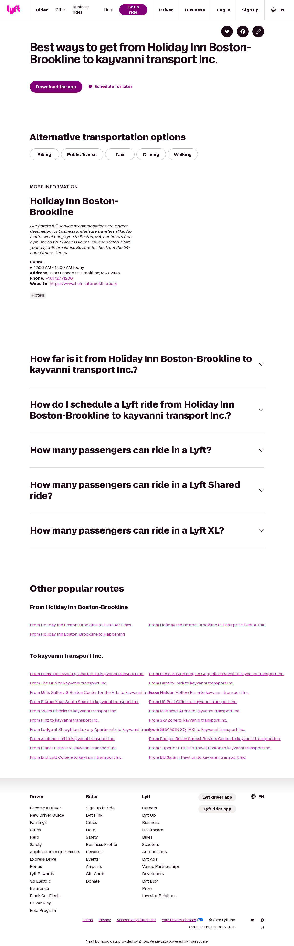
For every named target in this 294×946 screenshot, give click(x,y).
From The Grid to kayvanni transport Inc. (68, 683)
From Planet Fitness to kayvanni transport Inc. (73, 748)
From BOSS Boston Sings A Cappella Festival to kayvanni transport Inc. (216, 674)
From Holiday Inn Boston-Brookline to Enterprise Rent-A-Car (207, 625)
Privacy (105, 919)
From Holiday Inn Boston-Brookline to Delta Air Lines (80, 625)
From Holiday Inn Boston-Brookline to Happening (77, 634)
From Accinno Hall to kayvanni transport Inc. (72, 739)
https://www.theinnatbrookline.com (83, 283)
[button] (147, 364)
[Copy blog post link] (258, 31)
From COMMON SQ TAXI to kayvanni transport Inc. (197, 729)
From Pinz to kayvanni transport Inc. (64, 720)
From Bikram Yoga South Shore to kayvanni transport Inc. (84, 701)
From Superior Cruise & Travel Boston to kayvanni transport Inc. (210, 748)
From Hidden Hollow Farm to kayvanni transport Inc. (199, 692)
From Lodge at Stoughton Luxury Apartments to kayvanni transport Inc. (98, 729)
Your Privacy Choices (182, 919)
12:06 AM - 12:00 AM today (59, 267)
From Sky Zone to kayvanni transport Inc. (188, 720)
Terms (88, 919)
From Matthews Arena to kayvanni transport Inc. (194, 711)
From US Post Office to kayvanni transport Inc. (193, 701)
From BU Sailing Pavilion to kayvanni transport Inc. (197, 757)
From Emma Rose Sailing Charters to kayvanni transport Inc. (87, 674)
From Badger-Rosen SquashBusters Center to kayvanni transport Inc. (215, 739)
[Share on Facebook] (243, 31)
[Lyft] (13, 10)
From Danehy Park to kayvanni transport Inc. (191, 683)
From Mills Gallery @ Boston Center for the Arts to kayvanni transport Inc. (99, 692)
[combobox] (277, 10)
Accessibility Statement (136, 919)
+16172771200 (59, 278)
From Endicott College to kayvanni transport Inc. (76, 757)
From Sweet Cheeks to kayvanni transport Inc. (73, 711)
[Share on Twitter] (227, 31)
